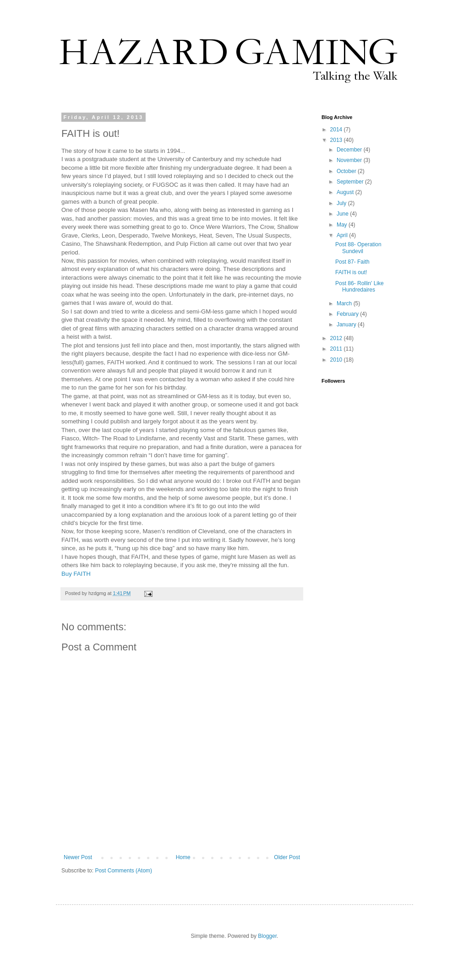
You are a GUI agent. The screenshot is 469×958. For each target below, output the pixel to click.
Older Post (287, 857)
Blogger (267, 936)
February (348, 314)
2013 (337, 140)
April (343, 235)
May (343, 225)
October (347, 171)
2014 (337, 129)
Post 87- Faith (352, 262)
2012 (337, 338)
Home (183, 857)
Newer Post (78, 857)
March (345, 303)
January (347, 324)
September (351, 182)
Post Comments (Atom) (123, 870)
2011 (337, 349)
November (350, 160)
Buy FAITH (76, 573)
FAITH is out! (351, 272)
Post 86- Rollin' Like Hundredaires (359, 286)
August (346, 192)
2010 (337, 360)
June (343, 214)
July (342, 203)
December (350, 149)
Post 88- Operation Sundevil (358, 247)
